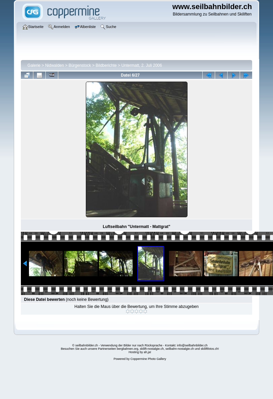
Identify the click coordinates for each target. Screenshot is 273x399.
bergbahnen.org (127, 348)
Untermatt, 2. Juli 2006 (141, 65)
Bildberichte (106, 65)
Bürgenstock (80, 65)
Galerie (34, 65)
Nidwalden (54, 65)
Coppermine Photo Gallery (148, 359)
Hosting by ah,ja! (140, 352)
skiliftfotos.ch (209, 348)
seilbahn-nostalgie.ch (180, 348)
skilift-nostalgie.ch (152, 348)
